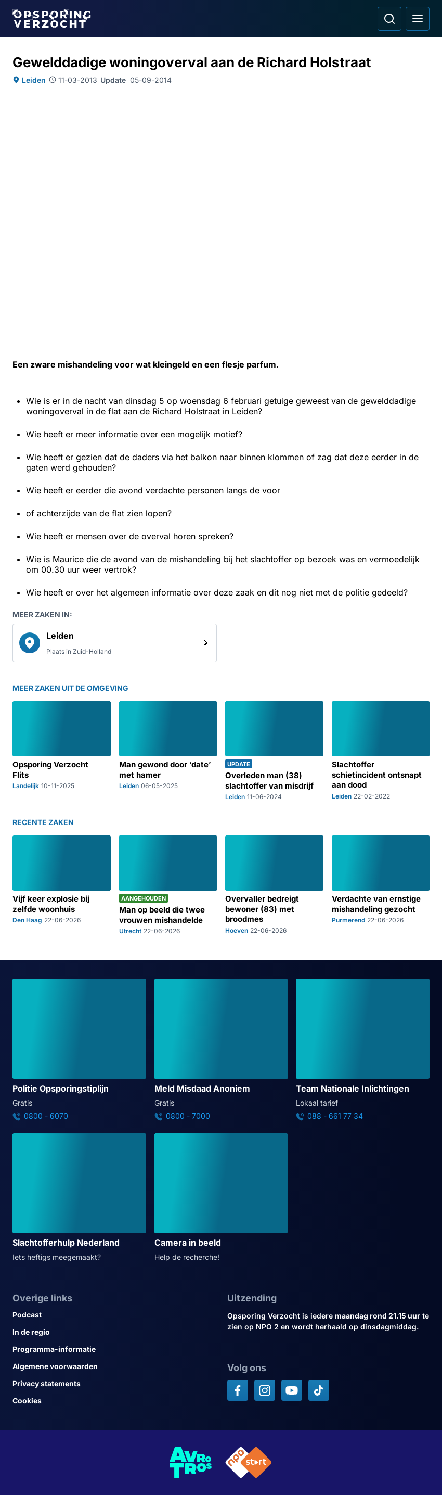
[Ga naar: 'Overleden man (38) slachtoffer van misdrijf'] (274, 751)
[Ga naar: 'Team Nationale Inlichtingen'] (363, 1049)
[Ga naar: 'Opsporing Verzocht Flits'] (61, 751)
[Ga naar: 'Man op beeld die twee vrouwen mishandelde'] (168, 885)
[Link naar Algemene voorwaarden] (113, 1366)
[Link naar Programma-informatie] (113, 1349)
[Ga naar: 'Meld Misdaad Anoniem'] (221, 1049)
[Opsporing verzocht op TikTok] (318, 1390)
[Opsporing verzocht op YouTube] (291, 1390)
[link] (114, 643)
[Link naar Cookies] (113, 1400)
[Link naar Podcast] (113, 1314)
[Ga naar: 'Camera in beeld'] (221, 1197)
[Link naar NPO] (248, 1462)
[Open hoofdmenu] (418, 19)
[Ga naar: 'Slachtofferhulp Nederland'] (79, 1197)
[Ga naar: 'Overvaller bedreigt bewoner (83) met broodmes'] (274, 885)
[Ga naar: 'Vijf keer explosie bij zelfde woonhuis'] (61, 885)
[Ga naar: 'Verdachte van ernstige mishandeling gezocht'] (381, 885)
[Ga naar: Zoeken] (389, 19)
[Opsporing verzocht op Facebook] (237, 1390)
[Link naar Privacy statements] (113, 1383)
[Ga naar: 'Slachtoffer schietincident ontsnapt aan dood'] (381, 751)
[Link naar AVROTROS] (191, 1462)
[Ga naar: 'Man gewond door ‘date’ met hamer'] (168, 751)
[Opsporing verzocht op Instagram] (264, 1390)
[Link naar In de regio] (113, 1331)
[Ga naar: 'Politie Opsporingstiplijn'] (79, 1049)
